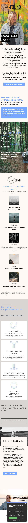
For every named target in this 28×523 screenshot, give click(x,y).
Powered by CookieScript (17, 520)
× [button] (25, 503)
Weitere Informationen (20, 515)
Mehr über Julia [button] (10, 473)
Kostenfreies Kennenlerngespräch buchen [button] (14, 421)
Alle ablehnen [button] (21, 518)
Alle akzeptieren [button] (12, 518)
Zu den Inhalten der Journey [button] (14, 84)
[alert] (17, 512)
